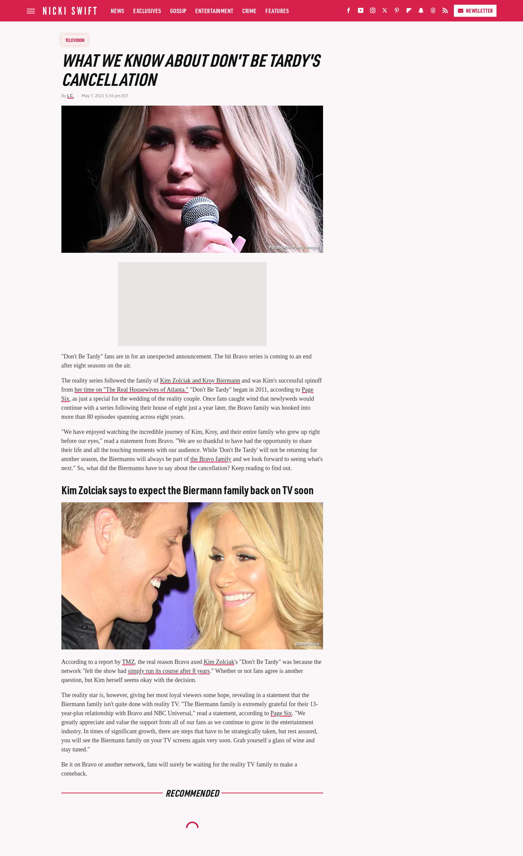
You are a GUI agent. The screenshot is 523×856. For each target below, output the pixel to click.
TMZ (128, 662)
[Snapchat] (421, 12)
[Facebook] (348, 12)
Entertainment (214, 10)
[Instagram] (372, 12)
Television (74, 40)
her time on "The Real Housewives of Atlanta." (131, 389)
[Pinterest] (397, 12)
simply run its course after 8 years (169, 671)
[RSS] (445, 12)
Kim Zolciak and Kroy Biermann (200, 380)
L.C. (70, 95)
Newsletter (475, 10)
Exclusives (147, 10)
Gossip (178, 10)
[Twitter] (384, 12)
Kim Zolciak (219, 662)
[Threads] (433, 12)
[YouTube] (360, 12)
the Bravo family (210, 459)
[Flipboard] (409, 12)
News (117, 10)
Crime (249, 10)
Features (277, 10)
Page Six (281, 713)
